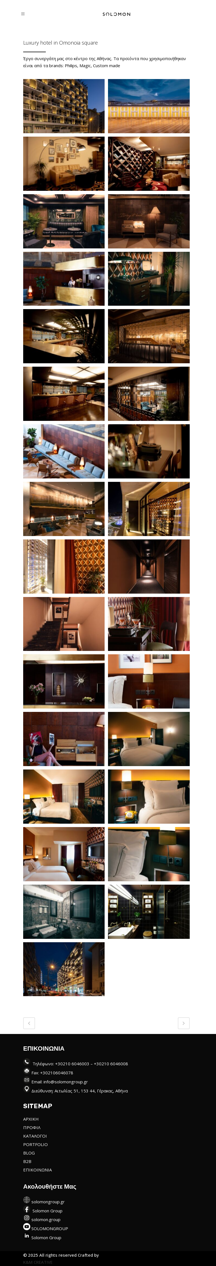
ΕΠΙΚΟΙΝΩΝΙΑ (37, 1170)
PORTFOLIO (35, 1144)
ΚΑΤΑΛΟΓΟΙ (35, 1136)
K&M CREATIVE (38, 1262)
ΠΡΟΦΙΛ (31, 1127)
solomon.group (46, 1219)
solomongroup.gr (48, 1201)
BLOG (29, 1153)
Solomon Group (47, 1210)
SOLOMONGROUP (49, 1228)
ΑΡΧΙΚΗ (31, 1119)
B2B (27, 1161)
